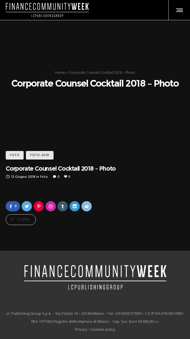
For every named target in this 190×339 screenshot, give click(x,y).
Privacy (81, 329)
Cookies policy (103, 329)
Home (60, 72)
